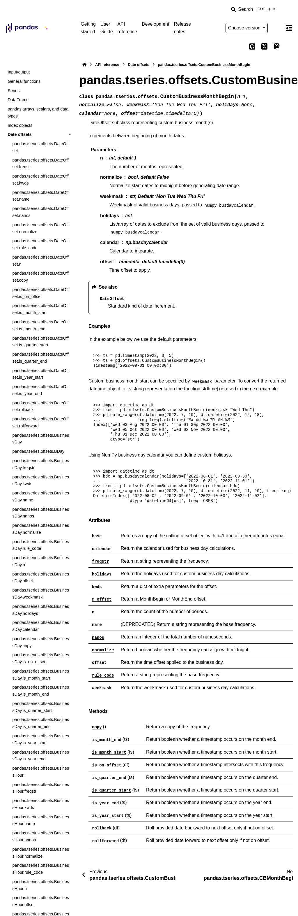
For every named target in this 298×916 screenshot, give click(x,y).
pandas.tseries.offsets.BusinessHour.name (40, 820)
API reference (127, 28)
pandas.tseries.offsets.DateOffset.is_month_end (40, 325)
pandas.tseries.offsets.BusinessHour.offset (40, 901)
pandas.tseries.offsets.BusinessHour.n (40, 885)
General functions (24, 81)
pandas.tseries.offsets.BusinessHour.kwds (40, 804)
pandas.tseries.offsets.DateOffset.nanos (40, 212)
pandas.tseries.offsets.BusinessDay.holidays (40, 610)
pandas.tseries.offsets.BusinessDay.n (40, 561)
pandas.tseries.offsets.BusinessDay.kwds (40, 480)
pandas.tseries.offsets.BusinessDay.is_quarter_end (40, 723)
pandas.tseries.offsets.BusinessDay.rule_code (40, 545)
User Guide (106, 28)
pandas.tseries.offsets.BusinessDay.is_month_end (40, 690)
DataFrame (18, 99)
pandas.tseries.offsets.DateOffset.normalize (40, 228)
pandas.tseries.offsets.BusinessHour (40, 772)
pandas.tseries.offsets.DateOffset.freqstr (40, 163)
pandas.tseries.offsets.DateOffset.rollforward (40, 422)
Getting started (88, 28)
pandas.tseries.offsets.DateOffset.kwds (40, 179)
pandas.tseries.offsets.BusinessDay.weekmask (40, 593)
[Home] (84, 65)
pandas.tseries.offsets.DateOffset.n (40, 260)
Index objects (20, 125)
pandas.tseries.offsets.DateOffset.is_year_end (40, 390)
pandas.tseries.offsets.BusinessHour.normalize (40, 853)
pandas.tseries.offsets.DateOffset (40, 147)
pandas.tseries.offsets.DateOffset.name (40, 196)
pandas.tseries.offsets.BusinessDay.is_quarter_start (40, 707)
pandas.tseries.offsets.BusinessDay (40, 439)
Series (13, 90)
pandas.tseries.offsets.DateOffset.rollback (40, 406)
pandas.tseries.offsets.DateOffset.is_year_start (40, 374)
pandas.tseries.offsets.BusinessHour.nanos (40, 836)
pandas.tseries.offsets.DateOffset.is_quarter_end (40, 358)
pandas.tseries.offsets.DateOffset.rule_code (40, 244)
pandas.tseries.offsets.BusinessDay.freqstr (40, 464)
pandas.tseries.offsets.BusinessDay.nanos (40, 513)
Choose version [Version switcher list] (245, 27)
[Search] (254, 9)
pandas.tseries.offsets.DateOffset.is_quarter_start (40, 342)
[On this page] (289, 28)
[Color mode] (276, 28)
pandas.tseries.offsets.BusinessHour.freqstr (40, 788)
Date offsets (19, 134)
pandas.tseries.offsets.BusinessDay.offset (40, 577)
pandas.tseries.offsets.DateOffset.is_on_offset (40, 293)
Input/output (19, 72)
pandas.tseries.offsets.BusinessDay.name (40, 496)
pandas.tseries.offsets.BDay (38, 451)
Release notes (182, 28)
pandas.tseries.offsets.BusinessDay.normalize (40, 529)
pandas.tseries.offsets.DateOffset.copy (40, 276)
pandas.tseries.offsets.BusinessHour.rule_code (40, 869)
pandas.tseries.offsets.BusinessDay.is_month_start (40, 674)
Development (155, 24)
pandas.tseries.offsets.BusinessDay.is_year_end (40, 755)
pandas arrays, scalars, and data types (38, 112)
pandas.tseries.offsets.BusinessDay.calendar (40, 626)
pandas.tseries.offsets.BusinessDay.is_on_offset (40, 658)
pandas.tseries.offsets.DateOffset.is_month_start (40, 309)
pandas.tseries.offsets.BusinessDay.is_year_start (40, 739)
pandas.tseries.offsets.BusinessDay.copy (40, 642)
